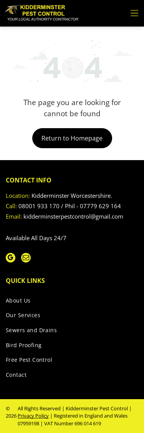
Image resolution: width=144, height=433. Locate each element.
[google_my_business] (10, 258)
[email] (26, 258)
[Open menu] (134, 13)
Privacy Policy (33, 415)
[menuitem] (69, 301)
